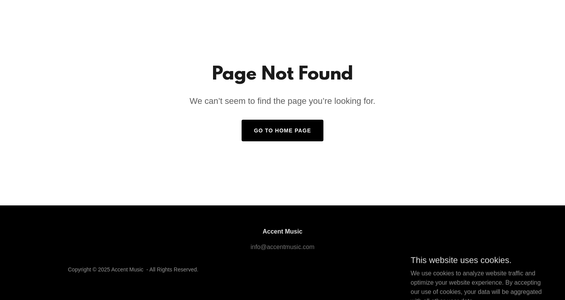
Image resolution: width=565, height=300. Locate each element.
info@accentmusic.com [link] (282, 247)
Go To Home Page (282, 130)
